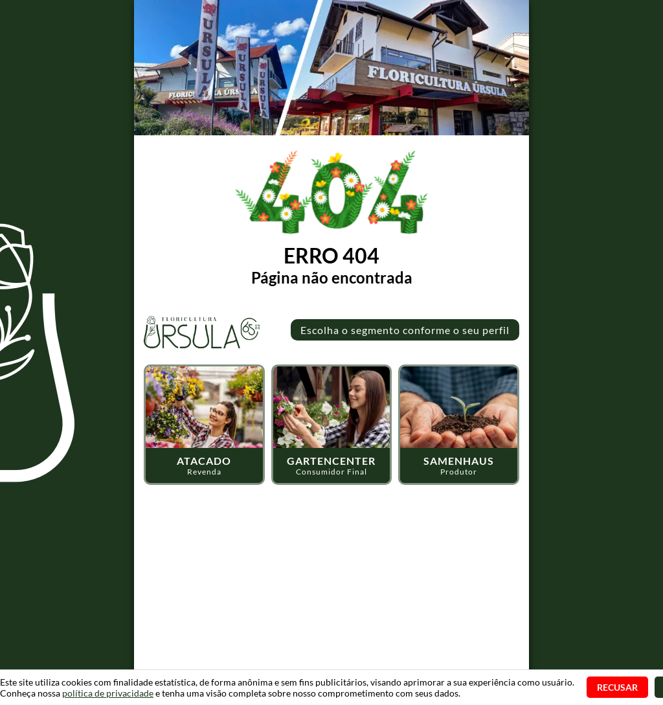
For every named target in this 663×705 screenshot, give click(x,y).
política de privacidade (107, 693)
